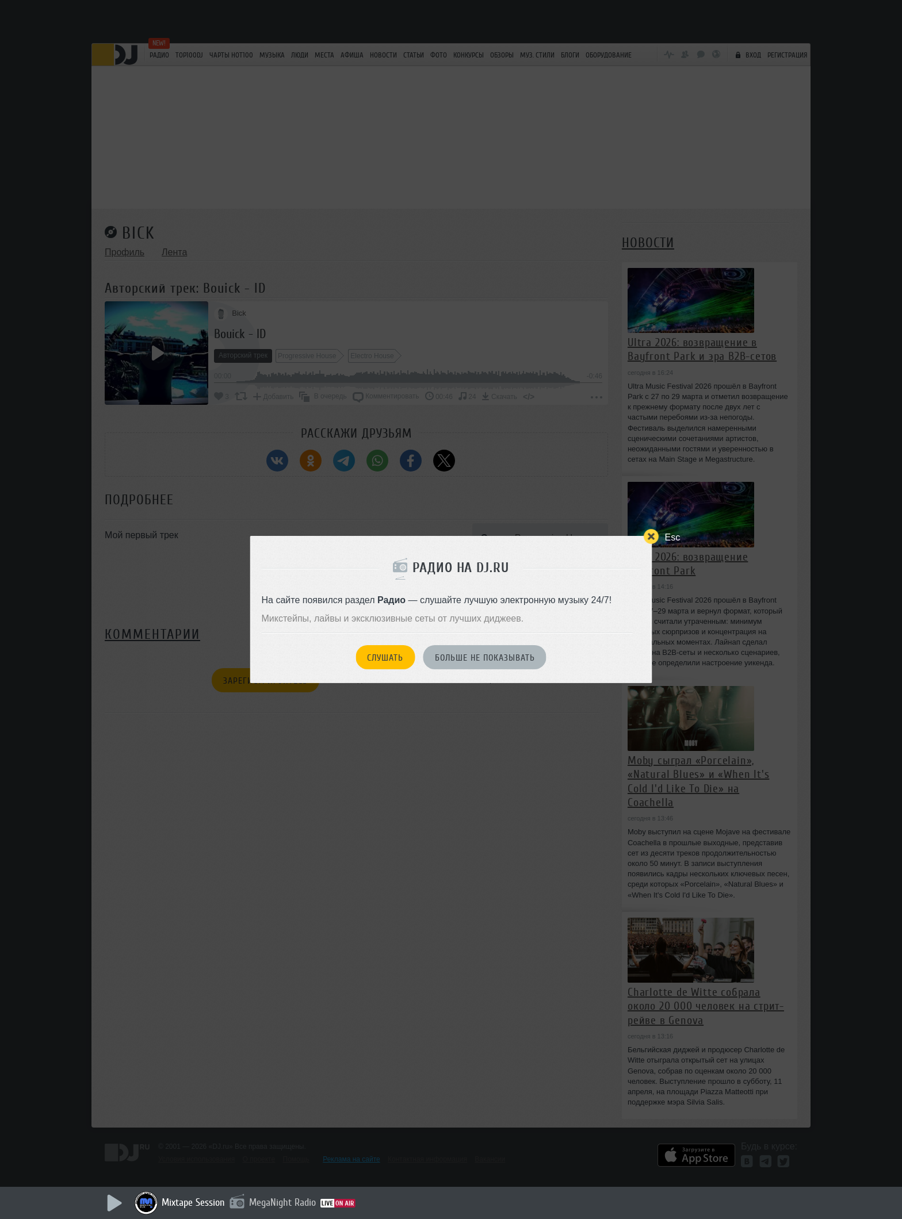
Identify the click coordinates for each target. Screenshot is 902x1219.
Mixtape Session (193, 1202)
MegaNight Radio (282, 1202)
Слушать (385, 658)
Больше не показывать (485, 658)
